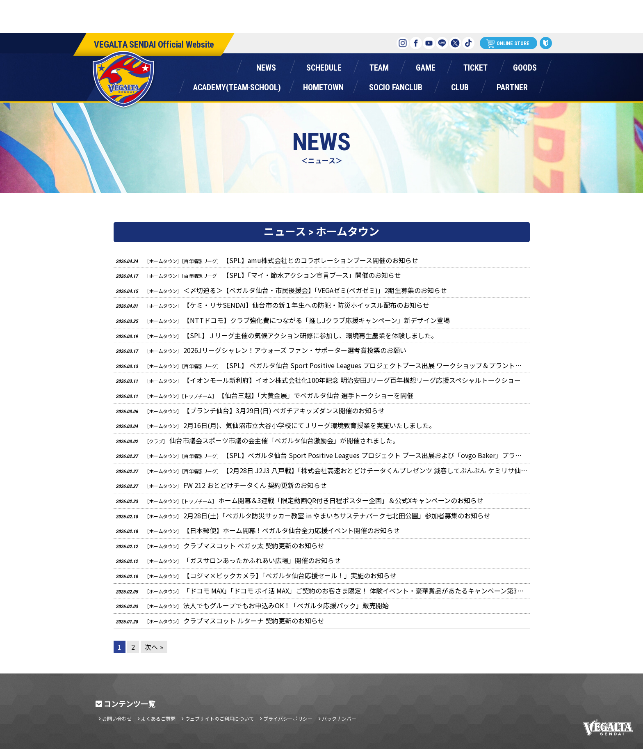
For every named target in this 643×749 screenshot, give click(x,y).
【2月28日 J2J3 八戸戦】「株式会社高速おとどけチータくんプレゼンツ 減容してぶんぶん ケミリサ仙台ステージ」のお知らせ (323, 470)
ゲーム (425, 66)
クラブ (459, 85)
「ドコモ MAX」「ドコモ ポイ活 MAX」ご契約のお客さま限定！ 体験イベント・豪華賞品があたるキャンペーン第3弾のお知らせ (323, 591)
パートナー (512, 85)
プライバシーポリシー (287, 719)
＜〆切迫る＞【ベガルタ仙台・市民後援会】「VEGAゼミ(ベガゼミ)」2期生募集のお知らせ (281, 290)
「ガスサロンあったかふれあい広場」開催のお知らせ (228, 560)
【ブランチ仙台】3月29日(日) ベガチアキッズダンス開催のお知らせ (250, 410)
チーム (378, 66)
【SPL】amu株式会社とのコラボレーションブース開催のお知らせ (267, 260)
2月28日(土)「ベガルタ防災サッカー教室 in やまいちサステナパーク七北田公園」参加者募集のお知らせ (303, 515)
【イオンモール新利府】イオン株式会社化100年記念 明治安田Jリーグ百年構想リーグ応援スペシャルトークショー (318, 380)
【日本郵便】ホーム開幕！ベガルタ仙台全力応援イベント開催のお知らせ (258, 530)
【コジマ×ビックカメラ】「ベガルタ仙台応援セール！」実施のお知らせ (256, 575)
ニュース (266, 66)
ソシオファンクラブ (396, 85)
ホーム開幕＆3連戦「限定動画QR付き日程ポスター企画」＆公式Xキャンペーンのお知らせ (299, 500)
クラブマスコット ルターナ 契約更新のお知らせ (220, 620)
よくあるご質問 (158, 719)
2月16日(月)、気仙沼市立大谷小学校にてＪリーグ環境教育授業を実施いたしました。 (276, 425)
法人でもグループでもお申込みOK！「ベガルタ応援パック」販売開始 (252, 605)
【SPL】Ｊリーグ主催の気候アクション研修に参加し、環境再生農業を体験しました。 (277, 335)
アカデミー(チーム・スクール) (236, 85)
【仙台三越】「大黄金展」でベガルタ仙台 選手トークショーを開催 (264, 395)
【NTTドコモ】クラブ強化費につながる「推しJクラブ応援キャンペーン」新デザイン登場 (283, 320)
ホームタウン (323, 85)
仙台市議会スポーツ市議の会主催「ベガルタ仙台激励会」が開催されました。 (257, 440)
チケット (475, 66)
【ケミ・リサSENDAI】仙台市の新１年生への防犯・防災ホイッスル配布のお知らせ (272, 305)
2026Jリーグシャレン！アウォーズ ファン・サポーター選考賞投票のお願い (261, 350)
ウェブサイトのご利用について (219, 719)
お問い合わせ (117, 719)
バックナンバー (339, 719)
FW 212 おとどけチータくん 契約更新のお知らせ (221, 485)
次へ (151, 647)
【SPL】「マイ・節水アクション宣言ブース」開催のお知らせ (258, 275)
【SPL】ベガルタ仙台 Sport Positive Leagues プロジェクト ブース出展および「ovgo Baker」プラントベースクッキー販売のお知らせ (323, 455)
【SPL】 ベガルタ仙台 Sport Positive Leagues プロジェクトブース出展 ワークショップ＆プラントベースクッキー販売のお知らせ (323, 365)
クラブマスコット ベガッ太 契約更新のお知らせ (220, 545)
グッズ (524, 66)
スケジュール (324, 66)
